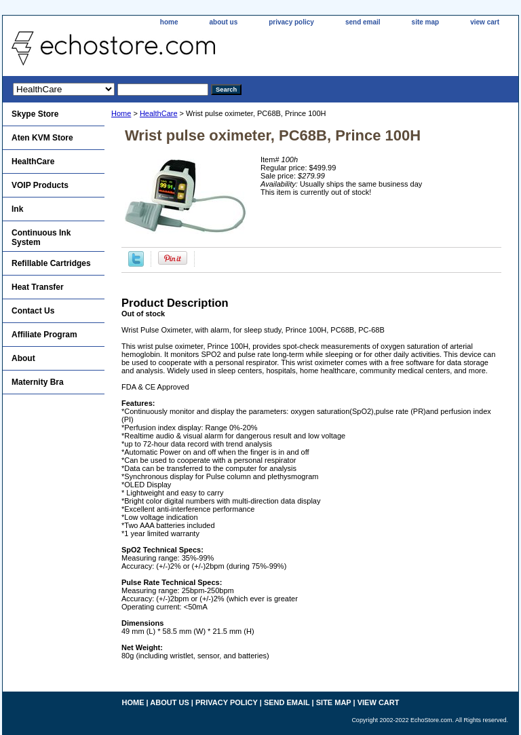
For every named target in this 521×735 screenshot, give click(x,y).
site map (426, 22)
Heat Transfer (38, 287)
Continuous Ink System (41, 237)
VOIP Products (40, 185)
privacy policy (291, 22)
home (169, 22)
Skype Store (35, 114)
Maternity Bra (38, 382)
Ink (17, 209)
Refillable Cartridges (51, 263)
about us (224, 22)
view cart (484, 22)
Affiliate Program (44, 334)
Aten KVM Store (42, 138)
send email (363, 22)
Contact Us (33, 311)
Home (121, 113)
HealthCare (159, 113)
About (23, 358)
